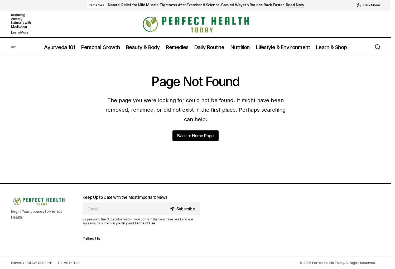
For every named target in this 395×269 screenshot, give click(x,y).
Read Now (295, 5)
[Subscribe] (183, 209)
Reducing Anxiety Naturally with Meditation (21, 20)
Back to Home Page (195, 135)
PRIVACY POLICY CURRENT (32, 263)
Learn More (20, 32)
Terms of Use (144, 223)
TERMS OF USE (68, 263)
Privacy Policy (117, 223)
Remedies (96, 5)
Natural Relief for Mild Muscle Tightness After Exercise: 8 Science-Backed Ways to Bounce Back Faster (196, 5)
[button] (368, 5)
